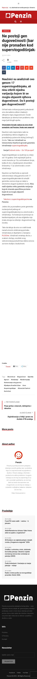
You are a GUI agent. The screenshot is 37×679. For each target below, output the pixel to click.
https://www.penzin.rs (18, 493)
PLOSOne (5, 235)
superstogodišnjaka (19, 145)
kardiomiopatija (25, 380)
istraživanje (15, 380)
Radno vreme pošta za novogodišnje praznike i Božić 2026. (18, 574)
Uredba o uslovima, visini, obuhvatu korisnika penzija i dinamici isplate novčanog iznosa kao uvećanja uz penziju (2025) (18, 553)
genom (7, 380)
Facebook (12, 672)
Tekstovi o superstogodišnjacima (16, 199)
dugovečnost (22, 377)
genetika (31, 377)
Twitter (19, 672)
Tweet (8, 366)
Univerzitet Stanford (24, 388)
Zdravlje (6, 31)
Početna (4, 632)
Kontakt (4, 639)
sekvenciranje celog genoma (13, 382)
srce (24, 385)
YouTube (25, 672)
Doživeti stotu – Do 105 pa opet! (21, 150)
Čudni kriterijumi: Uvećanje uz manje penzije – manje (18, 564)
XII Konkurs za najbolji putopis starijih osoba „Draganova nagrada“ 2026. (18, 541)
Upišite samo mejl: (8, 655)
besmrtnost (11, 377)
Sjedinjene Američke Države (13, 385)
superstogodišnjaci (10, 388)
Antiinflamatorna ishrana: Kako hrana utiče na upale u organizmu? (18, 532)
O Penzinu (5, 636)
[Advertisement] (18, 304)
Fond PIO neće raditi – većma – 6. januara (17, 522)
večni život (8, 391)
